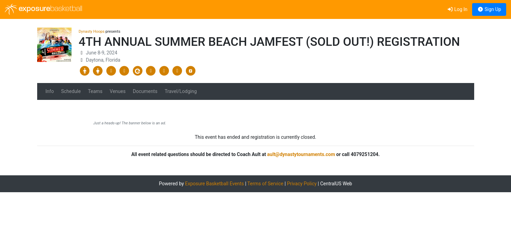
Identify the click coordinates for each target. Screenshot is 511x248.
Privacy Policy (302, 183)
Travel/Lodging (180, 91)
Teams (95, 91)
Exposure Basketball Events (214, 183)
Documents (145, 91)
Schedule (71, 91)
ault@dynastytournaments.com (301, 154)
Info (49, 91)
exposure (43, 9)
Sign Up (489, 9)
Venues (118, 91)
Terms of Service (265, 183)
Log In (457, 9)
